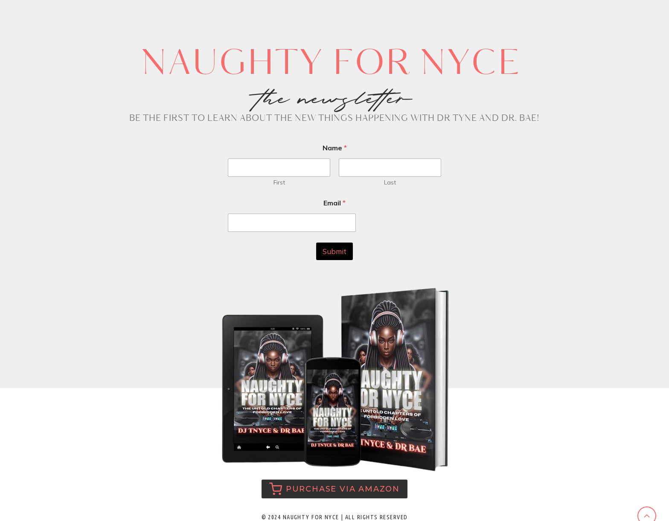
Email (334, 203)
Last (390, 182)
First (279, 182)
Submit (334, 251)
